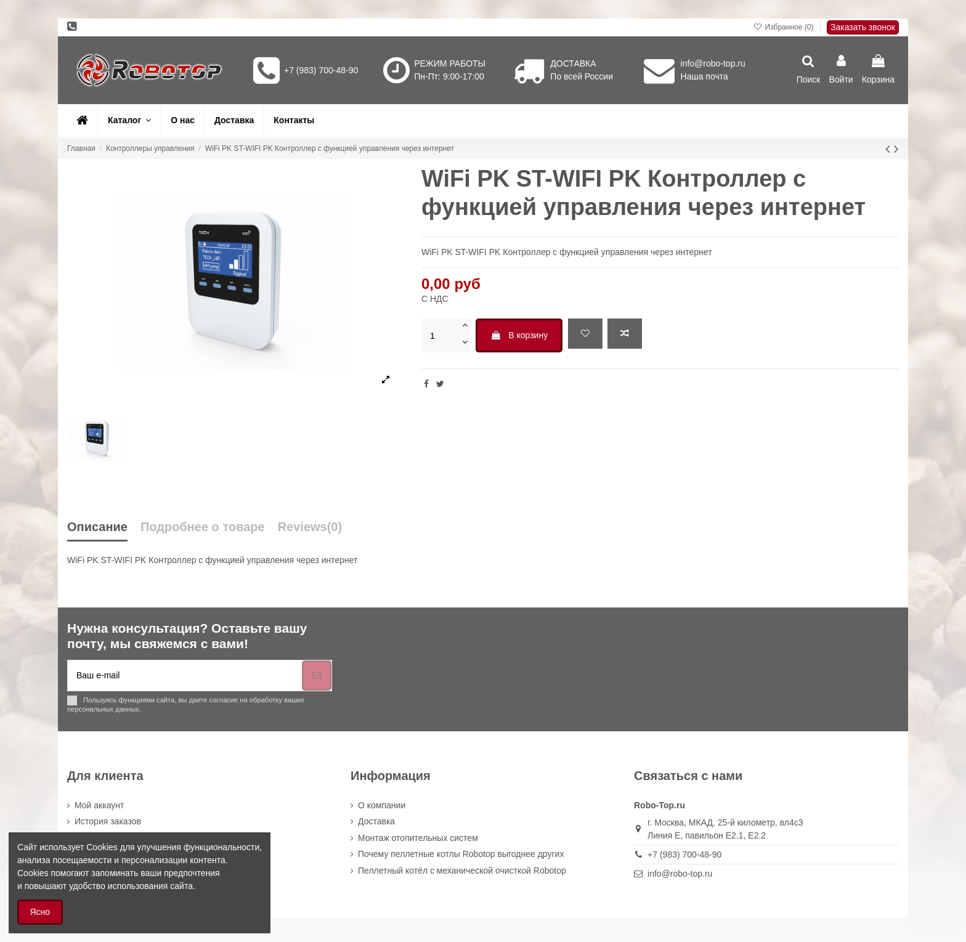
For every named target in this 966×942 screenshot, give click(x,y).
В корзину (519, 335)
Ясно (40, 912)
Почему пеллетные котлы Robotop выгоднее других (461, 854)
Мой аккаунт (99, 805)
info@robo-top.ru (713, 63)
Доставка (376, 821)
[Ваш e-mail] (185, 675)
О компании (381, 805)
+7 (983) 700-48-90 (321, 70)
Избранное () (784, 27)
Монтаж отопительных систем (418, 838)
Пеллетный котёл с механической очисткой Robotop (462, 870)
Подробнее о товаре (202, 527)
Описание (97, 527)
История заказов (108, 821)
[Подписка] (316, 675)
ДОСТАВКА (573, 63)
